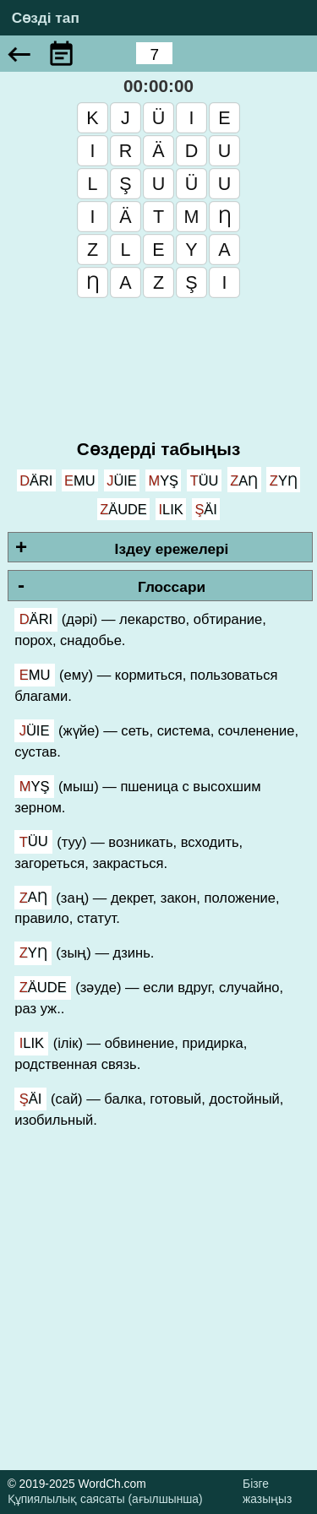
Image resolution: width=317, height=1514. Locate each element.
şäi (205, 509)
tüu (204, 480)
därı (35, 480)
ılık (170, 509)
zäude (123, 509)
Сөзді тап (45, 18)
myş (163, 480)
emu (79, 480)
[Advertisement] (158, 1311)
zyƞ (284, 480)
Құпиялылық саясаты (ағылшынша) (105, 1499)
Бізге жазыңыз (267, 1492)
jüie (122, 480)
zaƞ (244, 480)
